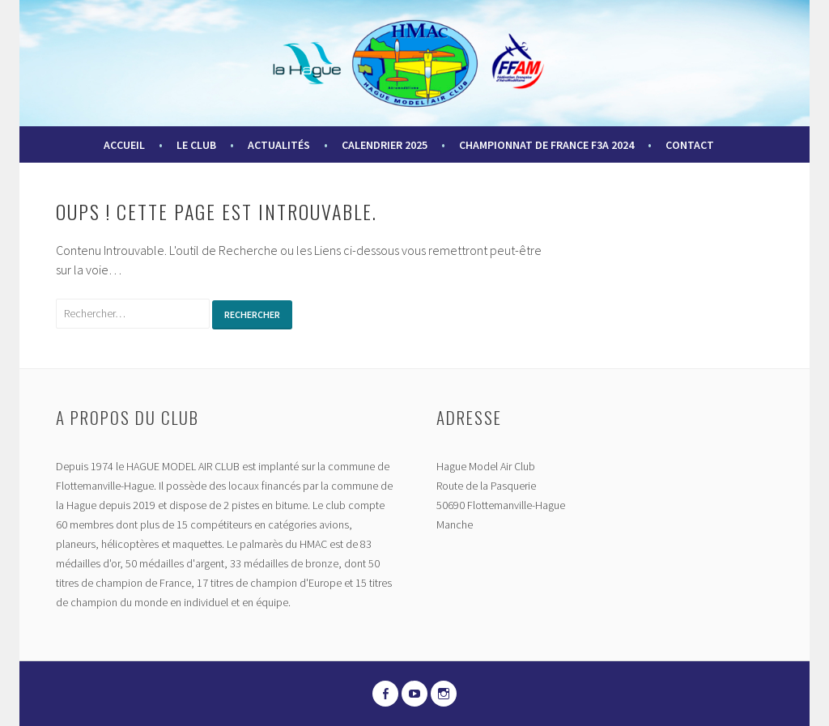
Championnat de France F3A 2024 (546, 145)
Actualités (279, 145)
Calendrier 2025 (384, 145)
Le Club (196, 145)
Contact (689, 145)
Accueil (124, 145)
